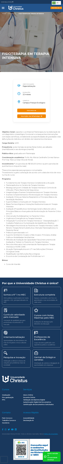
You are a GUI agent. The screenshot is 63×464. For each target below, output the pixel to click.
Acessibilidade (28, 418)
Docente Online (29, 397)
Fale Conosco (7, 418)
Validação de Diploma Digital (34, 400)
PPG (3, 400)
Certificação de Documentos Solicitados (38, 404)
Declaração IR (28, 420)
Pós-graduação (8, 397)
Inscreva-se (56, 8)
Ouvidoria (5, 423)
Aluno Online (28, 395)
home (4, 13)
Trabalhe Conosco (9, 420)
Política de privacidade (51, 434)
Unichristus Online (7, 2)
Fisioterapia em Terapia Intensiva (31, 13)
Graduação (6, 395)
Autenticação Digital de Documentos (37, 402)
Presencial (12, 13)
